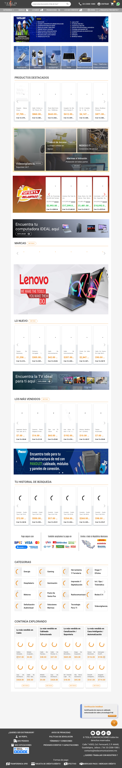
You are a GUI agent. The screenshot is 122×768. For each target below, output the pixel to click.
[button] (114, 723)
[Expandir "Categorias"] (9, 10)
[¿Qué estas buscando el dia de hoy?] (49, 4)
